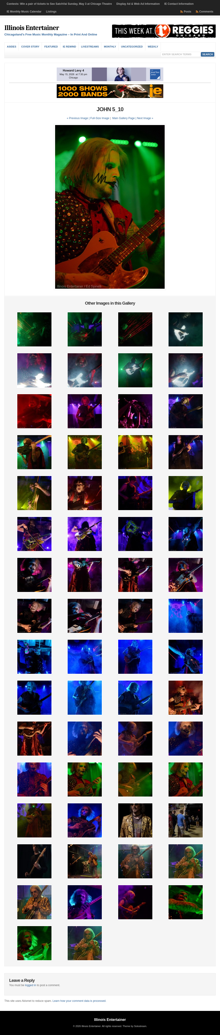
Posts (187, 11)
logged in (30, 985)
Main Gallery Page (123, 118)
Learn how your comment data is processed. (79, 1000)
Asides (11, 46)
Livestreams (90, 46)
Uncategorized (132, 46)
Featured (51, 46)
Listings (51, 11)
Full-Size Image (99, 118)
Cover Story (30, 46)
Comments (206, 11)
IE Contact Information (179, 3)
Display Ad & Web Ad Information (138, 3)
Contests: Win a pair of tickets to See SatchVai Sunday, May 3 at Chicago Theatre (59, 3)
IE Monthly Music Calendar (24, 11)
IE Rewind (69, 46)
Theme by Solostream (134, 1026)
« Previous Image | (78, 118)
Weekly (153, 46)
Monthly (110, 46)
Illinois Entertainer (31, 28)
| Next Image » (144, 118)
